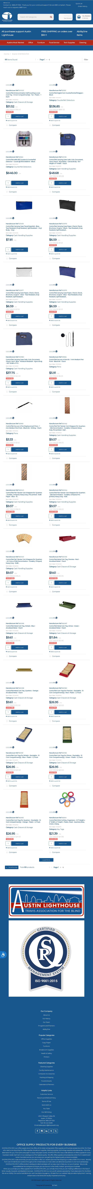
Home (6, 54)
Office (30, 43)
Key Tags (60, 829)
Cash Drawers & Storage (23, 102)
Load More (46, 860)
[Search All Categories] (36, 17)
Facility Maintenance (46, 1070)
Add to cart (20, 116)
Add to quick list (11, 120)
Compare (11, 125)
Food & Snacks (46, 1081)
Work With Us (46, 1105)
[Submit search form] (51, 17)
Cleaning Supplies (46, 1066)
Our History (46, 1018)
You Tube (46, 1108)
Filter (86, 60)
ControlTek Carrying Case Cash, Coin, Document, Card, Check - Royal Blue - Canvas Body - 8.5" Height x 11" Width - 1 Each (66, 161)
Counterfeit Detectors (65, 100)
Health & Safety (46, 1053)
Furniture (41, 43)
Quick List (77, 3)
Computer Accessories (46, 1074)
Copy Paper (46, 1042)
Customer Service (46, 1094)
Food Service (54, 43)
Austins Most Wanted (15, 43)
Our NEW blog (46, 1112)
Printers (46, 1057)
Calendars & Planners (46, 1084)
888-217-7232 (50, 1120)
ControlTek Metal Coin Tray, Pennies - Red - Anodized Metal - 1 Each (64, 560)
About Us (6, 3)
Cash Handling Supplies (66, 169)
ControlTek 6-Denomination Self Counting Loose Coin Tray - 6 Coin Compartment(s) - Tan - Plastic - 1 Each (23, 95)
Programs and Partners (46, 1026)
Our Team (46, 1022)
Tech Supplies (69, 43)
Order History (81, 6)
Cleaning (82, 43)
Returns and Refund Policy (46, 1098)
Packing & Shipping (46, 1077)
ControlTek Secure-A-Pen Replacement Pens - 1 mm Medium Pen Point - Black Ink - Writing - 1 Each (23, 427)
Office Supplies (46, 1039)
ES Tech (54, 1185)
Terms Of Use (46, 1101)
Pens (59, 367)
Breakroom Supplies (46, 1050)
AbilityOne (46, 1029)
